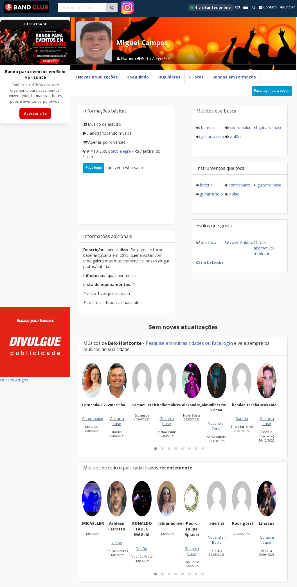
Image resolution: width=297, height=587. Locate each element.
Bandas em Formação (234, 77)
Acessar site (35, 113)
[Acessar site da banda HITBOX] (35, 47)
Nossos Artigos (14, 380)
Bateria (207, 127)
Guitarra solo (212, 136)
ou (208, 343)
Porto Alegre (120, 151)
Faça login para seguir (272, 91)
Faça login (94, 168)
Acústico (208, 242)
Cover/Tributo (241, 242)
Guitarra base (269, 127)
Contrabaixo (240, 127)
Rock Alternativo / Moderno (265, 248)
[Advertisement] (35, 218)
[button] (155, 448)
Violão (235, 136)
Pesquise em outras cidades (175, 343)
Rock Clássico (212, 262)
